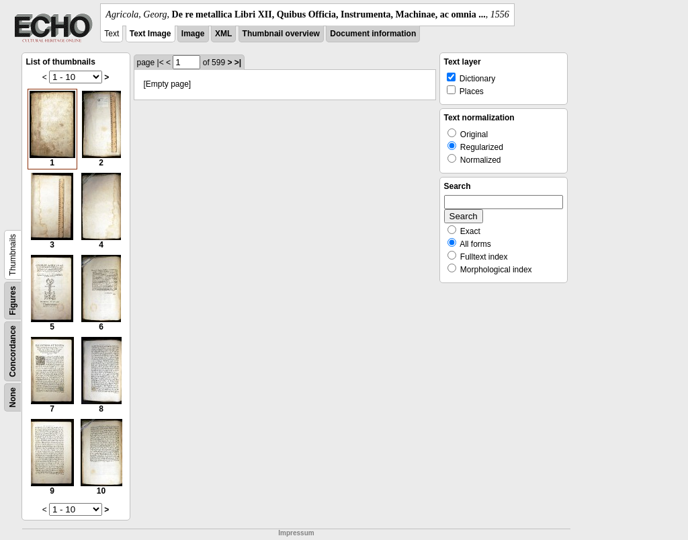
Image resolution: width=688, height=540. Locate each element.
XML (223, 33)
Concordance (12, 351)
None (12, 397)
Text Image (150, 33)
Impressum (296, 533)
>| (237, 62)
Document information (373, 33)
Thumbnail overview (281, 33)
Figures (12, 300)
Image (193, 33)
